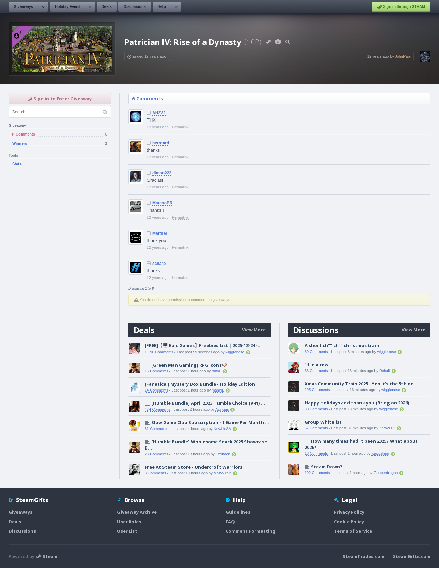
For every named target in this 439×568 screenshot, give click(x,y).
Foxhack (223, 454)
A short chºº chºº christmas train (342, 345)
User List (127, 531)
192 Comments (317, 473)
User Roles (129, 522)
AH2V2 (159, 113)
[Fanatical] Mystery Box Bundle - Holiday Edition (200, 384)
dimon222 (161, 173)
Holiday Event (67, 6)
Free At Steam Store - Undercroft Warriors (193, 467)
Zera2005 (387, 428)
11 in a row (316, 364)
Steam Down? (326, 467)
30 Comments (316, 409)
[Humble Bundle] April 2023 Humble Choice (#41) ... (208, 403)
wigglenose (235, 352)
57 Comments (316, 428)
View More (254, 330)
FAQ (230, 522)
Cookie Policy (349, 522)
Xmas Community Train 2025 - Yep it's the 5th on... (361, 384)
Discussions (135, 6)
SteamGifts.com (411, 556)
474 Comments (157, 409)
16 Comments (156, 371)
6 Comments (147, 98)
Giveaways (23, 6)
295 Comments (317, 390)
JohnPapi (403, 56)
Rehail (384, 371)
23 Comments (156, 454)
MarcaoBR (162, 203)
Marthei (159, 233)
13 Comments (316, 453)
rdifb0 (216, 371)
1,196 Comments (159, 352)
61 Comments (156, 429)
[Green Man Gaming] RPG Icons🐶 (189, 365)
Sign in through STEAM (401, 6)
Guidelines (238, 512)
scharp (159, 263)
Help (162, 6)
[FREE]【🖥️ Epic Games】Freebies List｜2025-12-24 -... (203, 345)
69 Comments (316, 352)
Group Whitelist (323, 422)
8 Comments (155, 473)
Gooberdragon (385, 473)
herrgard (160, 143)
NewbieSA (222, 429)
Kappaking (380, 453)
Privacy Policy (349, 512)
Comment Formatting (250, 531)
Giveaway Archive (137, 512)
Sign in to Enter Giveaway (60, 99)
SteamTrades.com (363, 556)
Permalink (180, 127)
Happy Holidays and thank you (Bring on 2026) (357, 403)
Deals (107, 6)
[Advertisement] (60, 282)
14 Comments (156, 390)
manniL (218, 390)
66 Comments (316, 371)
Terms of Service (353, 531)
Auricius (222, 409)
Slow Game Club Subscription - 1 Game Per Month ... (210, 422)
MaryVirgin (222, 473)
